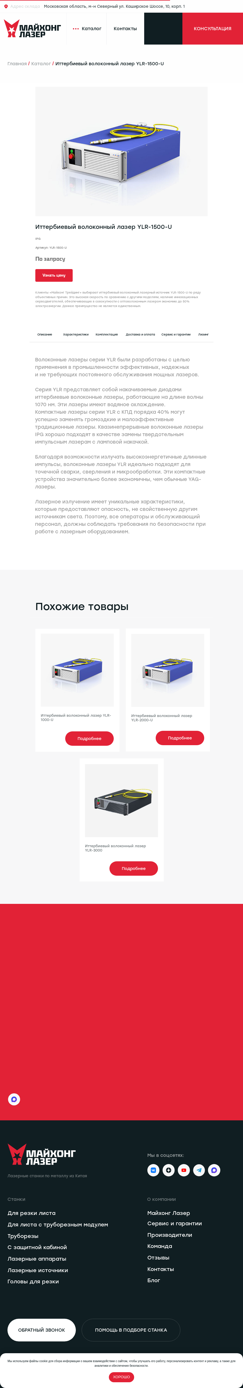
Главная (17, 63)
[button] (54, 275)
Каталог (41, 63)
